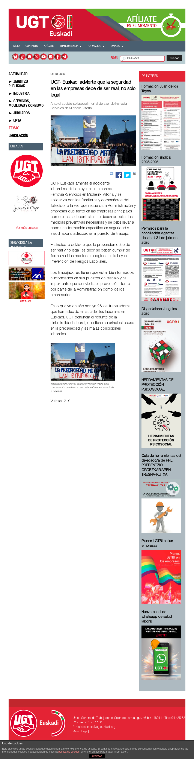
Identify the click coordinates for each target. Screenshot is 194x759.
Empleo (116, 46)
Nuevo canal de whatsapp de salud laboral (156, 617)
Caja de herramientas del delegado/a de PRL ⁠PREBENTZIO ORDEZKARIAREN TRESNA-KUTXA (161, 465)
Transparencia (70, 46)
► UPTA (15, 121)
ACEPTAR (97, 756)
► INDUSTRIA (19, 94)
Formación (95, 46)
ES (112, 58)
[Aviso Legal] (81, 731)
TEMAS (14, 128)
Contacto (32, 46)
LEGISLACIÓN (18, 136)
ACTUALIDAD (18, 74)
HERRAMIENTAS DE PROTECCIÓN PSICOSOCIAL (157, 385)
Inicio (16, 46)
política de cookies (69, 751)
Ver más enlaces (27, 228)
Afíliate (49, 46)
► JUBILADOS (19, 113)
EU (116, 58)
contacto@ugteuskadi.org (99, 727)
